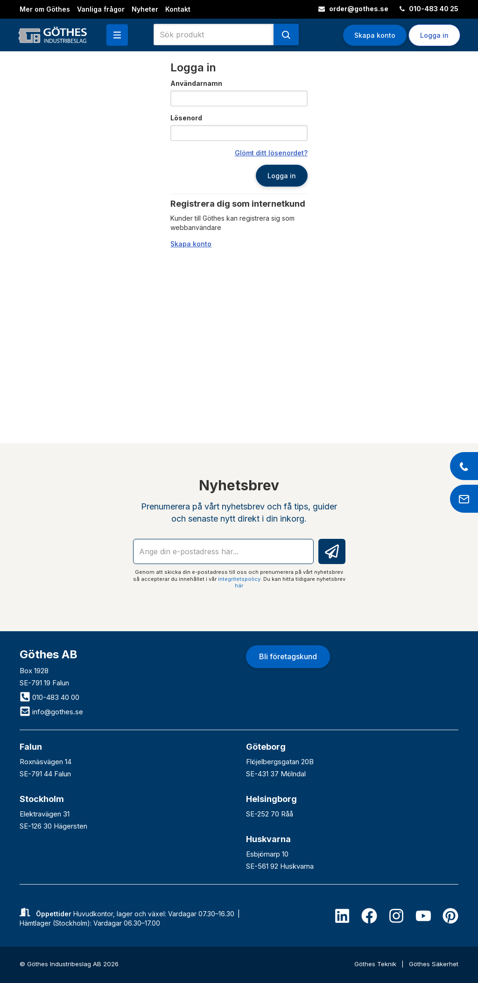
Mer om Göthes (45, 9)
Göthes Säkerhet (433, 964)
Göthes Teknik (376, 964)
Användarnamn (196, 83)
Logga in (434, 35)
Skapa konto (374, 35)
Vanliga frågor (101, 9)
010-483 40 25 (429, 9)
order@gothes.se (353, 9)
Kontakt (177, 9)
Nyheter (145, 9)
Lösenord (186, 118)
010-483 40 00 (49, 697)
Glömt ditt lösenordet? (271, 153)
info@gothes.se (51, 711)
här (239, 585)
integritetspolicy (239, 579)
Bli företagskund (288, 656)
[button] (117, 35)
